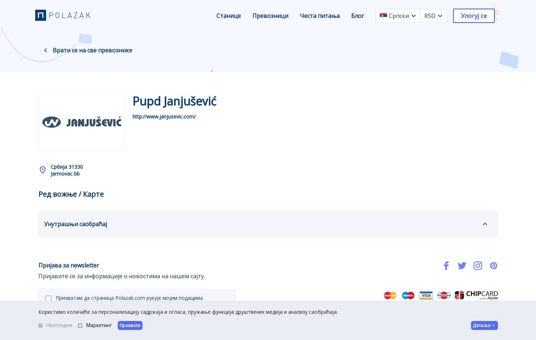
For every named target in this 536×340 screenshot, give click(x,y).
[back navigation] (45, 50)
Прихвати (130, 325)
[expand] (485, 224)
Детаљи (484, 325)
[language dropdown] (413, 15)
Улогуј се (474, 16)
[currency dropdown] (440, 15)
